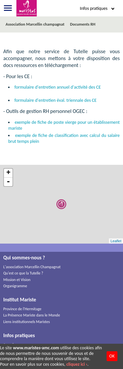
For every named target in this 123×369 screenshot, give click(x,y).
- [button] (8, 182)
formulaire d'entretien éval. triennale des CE (55, 100)
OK (112, 356)
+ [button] (8, 173)
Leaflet (116, 241)
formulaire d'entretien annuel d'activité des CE (57, 87)
